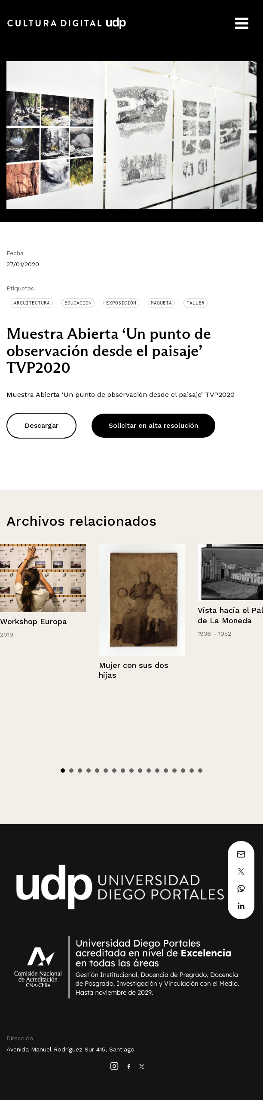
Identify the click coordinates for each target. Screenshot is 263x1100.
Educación (78, 303)
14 (174, 770)
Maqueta (161, 303)
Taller (196, 303)
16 (192, 770)
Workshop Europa (33, 621)
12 (157, 770)
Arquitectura (32, 303)
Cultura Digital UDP (66, 28)
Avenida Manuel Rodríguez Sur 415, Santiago (70, 1049)
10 (140, 770)
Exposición (121, 303)
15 (183, 770)
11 (149, 770)
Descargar (41, 425)
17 (200, 770)
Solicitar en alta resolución (153, 425)
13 (166, 770)
